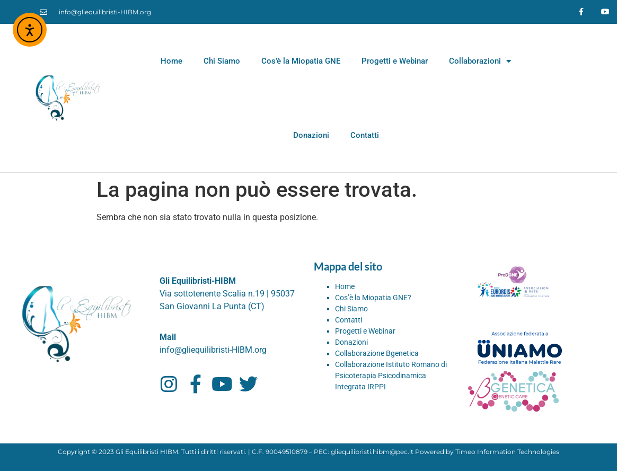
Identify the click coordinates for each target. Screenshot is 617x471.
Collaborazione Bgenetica (377, 353)
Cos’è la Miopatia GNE (300, 61)
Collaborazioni (480, 61)
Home (171, 61)
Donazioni (311, 135)
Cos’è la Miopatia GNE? (373, 297)
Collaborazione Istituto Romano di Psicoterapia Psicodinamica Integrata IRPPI (391, 375)
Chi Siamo (222, 61)
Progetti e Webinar (395, 61)
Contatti (364, 135)
